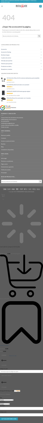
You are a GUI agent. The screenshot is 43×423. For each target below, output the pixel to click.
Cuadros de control (6, 58)
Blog (2, 146)
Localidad (2, 405)
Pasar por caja (12, 355)
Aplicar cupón (6, 375)
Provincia (2, 401)
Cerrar (3, 355)
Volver (4, 362)
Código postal (3, 412)
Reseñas (3, 144)
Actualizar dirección (8, 419)
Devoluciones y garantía (7, 167)
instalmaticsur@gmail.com (8, 123)
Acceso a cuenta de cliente (8, 141)
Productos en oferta (6, 66)
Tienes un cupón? (4, 345)
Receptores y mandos (6, 69)
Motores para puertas (6, 63)
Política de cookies (6, 169)
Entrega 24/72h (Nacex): (10, 391)
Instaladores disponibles (7, 149)
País (1, 397)
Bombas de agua (5, 55)
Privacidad (4, 172)
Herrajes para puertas (6, 60)
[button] (2, 6)
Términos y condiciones (7, 161)
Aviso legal (4, 158)
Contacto (3, 138)
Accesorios (4, 49)
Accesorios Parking (6, 52)
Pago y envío (4, 164)
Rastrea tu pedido (5, 135)
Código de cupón (4, 368)
